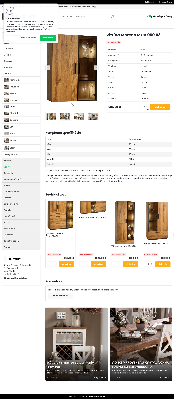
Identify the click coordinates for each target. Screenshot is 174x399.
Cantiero (8, 61)
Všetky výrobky (11, 154)
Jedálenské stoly (12, 191)
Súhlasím (48, 37)
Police (7, 185)
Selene (10, 93)
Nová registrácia (165, 2)
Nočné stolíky (10, 216)
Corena (7, 55)
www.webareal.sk (97, 396)
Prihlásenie (149, 2)
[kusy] (140, 107)
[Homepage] (3, 6)
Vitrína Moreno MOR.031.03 (156, 244)
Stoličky (7, 197)
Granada (8, 48)
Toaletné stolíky (11, 241)
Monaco (8, 67)
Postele (7, 210)
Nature (10, 140)
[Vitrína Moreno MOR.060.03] (72, 67)
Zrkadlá (7, 222)
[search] (112, 17)
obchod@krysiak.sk (17, 278)
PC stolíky (8, 234)
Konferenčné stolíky (13, 179)
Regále (7, 247)
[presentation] (47, 67)
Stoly (9, 148)
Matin (9, 133)
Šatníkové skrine (11, 204)
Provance (11, 87)
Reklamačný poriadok (80, 6)
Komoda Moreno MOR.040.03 (55, 234)
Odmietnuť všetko (28, 38)
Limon (10, 106)
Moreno (10, 100)
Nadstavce (9, 228)
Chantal (11, 113)
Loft (9, 127)
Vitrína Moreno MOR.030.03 (124, 246)
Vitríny (7, 167)
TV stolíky (8, 173)
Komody (8, 160)
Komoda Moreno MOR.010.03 (92, 217)
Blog (94, 6)
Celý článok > (100, 377)
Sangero (11, 120)
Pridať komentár (60, 295)
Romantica (12, 80)
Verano (7, 73)
